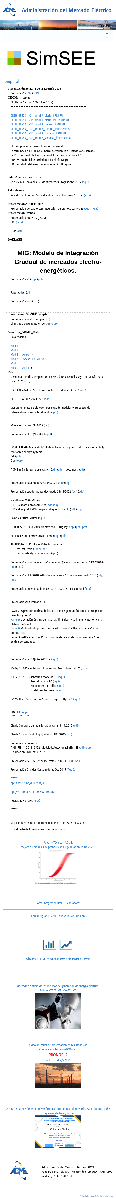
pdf (40, 279)
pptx (84, 527)
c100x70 (26, 792)
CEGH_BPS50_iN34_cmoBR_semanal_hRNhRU (38, 133)
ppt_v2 (15, 792)
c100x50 (38, 792)
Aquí (78, 761)
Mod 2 (14, 350)
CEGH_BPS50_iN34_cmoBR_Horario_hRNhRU (38, 124)
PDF (29, 93)
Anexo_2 (42, 359)
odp (33, 279)
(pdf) (47, 319)
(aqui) (87, 195)
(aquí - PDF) (91, 208)
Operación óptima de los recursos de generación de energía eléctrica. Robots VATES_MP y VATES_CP (58, 1006)
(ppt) (37, 800)
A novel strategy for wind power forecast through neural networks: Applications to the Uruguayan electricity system (58, 1127)
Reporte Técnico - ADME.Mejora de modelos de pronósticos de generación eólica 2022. (58, 864)
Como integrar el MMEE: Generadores (58, 903)
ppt (13, 783)
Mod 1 (14, 346)
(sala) (61, 829)
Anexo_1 (28, 359)
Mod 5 (14, 363)
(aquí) (85, 182)
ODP (37, 93)
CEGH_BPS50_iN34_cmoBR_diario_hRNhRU (37, 115)
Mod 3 (14, 354)
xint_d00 (29, 783)
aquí (88, 588)
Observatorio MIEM (58, 946)
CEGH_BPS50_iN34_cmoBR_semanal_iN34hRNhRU (41, 138)
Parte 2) (15, 628)
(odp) (54, 323)
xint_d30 (41, 783)
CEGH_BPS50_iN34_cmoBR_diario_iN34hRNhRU (40, 120)
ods (27, 381)
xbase (19, 783)
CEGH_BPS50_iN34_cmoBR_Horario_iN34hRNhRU (41, 129)
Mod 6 (14, 368)
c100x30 (50, 792)
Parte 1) (15, 619)
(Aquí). (71, 769)
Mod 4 (14, 359)
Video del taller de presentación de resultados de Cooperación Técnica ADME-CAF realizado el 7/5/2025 (58, 1065)
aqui (41, 518)
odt (21, 292)
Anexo (26, 354)
